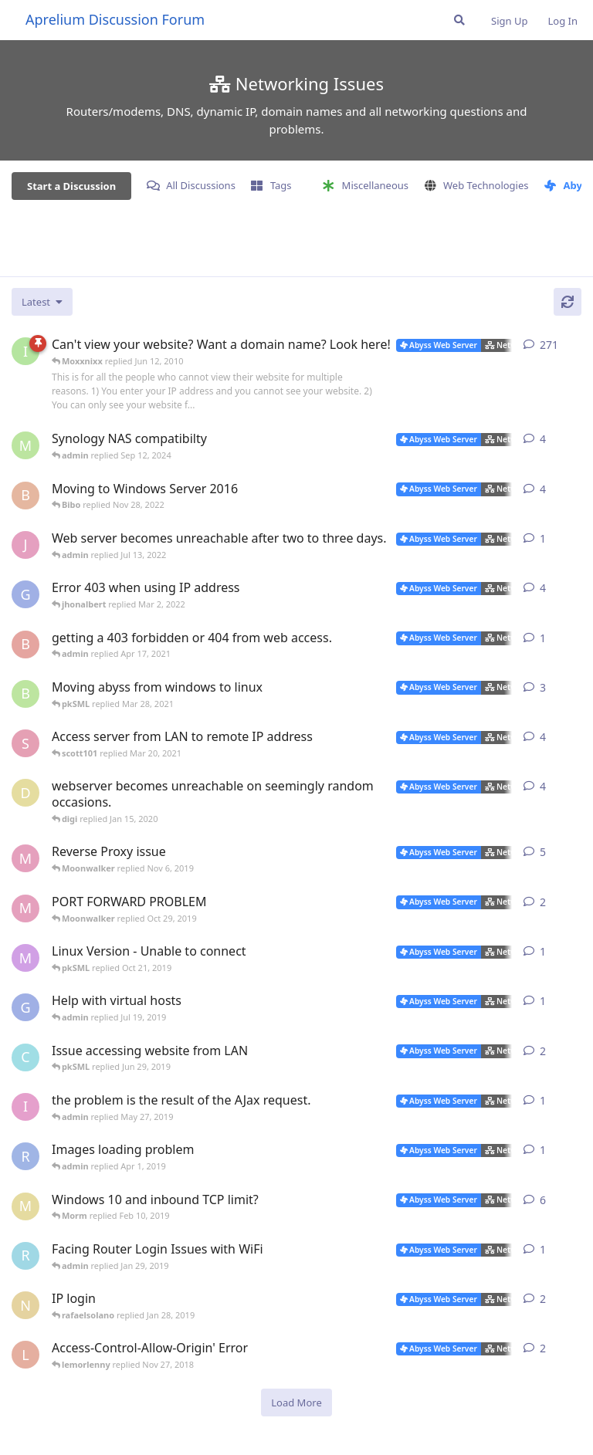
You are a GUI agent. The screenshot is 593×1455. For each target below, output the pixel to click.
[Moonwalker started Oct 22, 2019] (25, 858)
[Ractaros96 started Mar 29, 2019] (25, 1156)
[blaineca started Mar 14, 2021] (25, 694)
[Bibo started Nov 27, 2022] (25, 495)
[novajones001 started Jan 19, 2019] (25, 1305)
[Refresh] (567, 302)
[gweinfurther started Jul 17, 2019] (25, 1007)
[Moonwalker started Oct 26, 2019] (25, 908)
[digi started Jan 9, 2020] (25, 793)
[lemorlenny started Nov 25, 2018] (25, 1355)
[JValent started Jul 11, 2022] (25, 545)
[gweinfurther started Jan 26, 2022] (25, 594)
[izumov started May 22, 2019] (25, 1107)
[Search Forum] (459, 20)
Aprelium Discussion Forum (115, 19)
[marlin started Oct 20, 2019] (25, 958)
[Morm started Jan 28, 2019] (25, 1206)
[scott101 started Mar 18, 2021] (25, 743)
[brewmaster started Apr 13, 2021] (25, 644)
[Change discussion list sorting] (42, 302)
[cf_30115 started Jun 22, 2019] (25, 1057)
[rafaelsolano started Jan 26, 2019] (25, 1256)
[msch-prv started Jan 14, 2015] (25, 445)
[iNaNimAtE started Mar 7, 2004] (25, 351)
